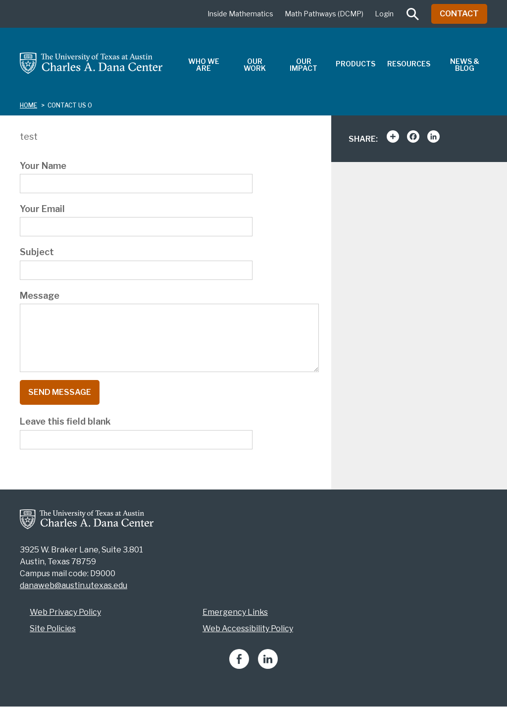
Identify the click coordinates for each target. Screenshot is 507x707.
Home (28, 105)
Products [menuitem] (355, 63)
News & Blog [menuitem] (464, 64)
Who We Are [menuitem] (203, 64)
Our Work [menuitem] (255, 64)
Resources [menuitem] (408, 63)
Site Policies (53, 628)
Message (39, 295)
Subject (37, 252)
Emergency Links (235, 612)
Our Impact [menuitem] (303, 64)
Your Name (43, 166)
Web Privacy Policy (65, 612)
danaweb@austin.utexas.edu (73, 585)
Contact (459, 13)
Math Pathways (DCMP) (324, 13)
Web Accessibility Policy (248, 628)
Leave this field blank (65, 421)
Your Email (42, 209)
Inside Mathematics (240, 13)
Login (384, 13)
